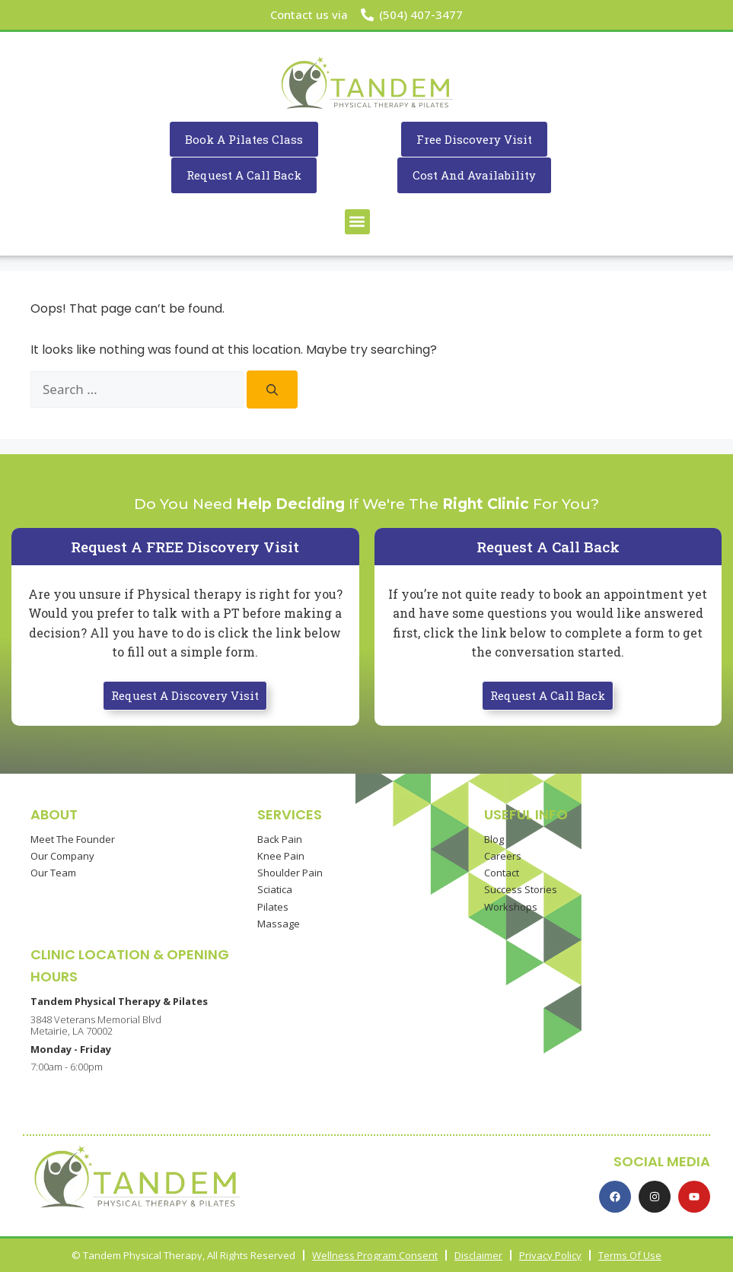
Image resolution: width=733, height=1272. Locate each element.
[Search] (272, 389)
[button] (357, 221)
